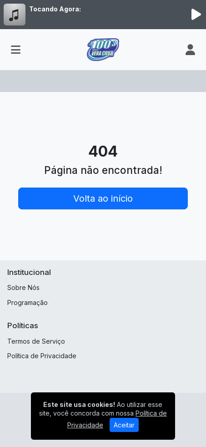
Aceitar (124, 425)
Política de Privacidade (41, 356)
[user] (190, 49)
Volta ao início (103, 198)
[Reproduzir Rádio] (196, 14)
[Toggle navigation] (15, 49)
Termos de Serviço (36, 341)
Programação (27, 302)
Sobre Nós (23, 287)
